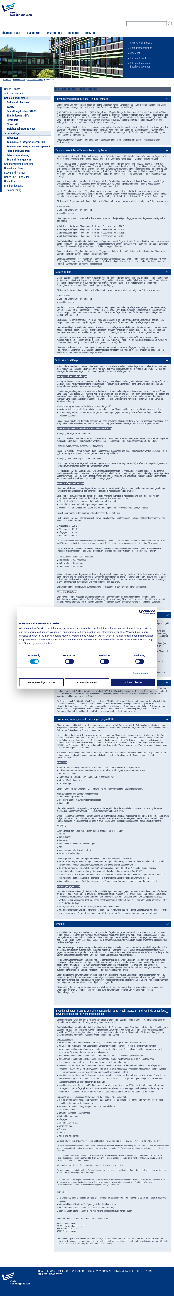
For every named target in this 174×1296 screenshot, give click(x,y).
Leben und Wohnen (14, 172)
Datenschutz (78, 1271)
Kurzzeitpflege (63, 271)
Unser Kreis (10, 181)
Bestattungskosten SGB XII (22, 111)
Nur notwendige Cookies (41, 682)
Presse (149, 1271)
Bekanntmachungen (141, 47)
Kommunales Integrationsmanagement (28, 146)
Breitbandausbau (13, 185)
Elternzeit (12, 124)
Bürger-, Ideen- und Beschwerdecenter (140, 65)
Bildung (73, 33)
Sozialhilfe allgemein (19, 159)
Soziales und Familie (35, 80)
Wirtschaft (54, 33)
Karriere (42, 1274)
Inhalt (41, 1271)
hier (157, 1170)
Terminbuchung (12, 190)
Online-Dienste (12, 89)
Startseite (7, 80)
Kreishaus (33, 33)
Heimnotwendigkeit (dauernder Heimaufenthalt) (81, 98)
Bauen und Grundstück (16, 177)
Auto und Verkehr (13, 93)
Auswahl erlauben (87, 682)
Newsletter (55, 1274)
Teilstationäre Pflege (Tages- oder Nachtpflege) (81, 150)
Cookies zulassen (132, 682)
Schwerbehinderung (18, 155)
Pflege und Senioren (18, 150)
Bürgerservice (11, 33)
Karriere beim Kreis (140, 58)
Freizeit (90, 33)
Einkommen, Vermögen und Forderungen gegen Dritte (84, 719)
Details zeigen (141, 672)
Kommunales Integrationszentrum (26, 142)
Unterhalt (60, 924)
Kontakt (51, 1271)
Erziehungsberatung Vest (21, 128)
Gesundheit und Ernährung (19, 163)
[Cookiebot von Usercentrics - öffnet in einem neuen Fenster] (141, 612)
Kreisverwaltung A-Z (141, 42)
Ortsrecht (135, 53)
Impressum (64, 1271)
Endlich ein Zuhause (18, 102)
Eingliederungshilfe (18, 115)
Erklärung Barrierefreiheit (127, 1271)
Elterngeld (12, 120)
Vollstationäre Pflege (66, 360)
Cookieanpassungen (99, 1271)
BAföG (10, 106)
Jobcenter (12, 137)
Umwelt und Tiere (13, 168)
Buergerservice (19, 80)
